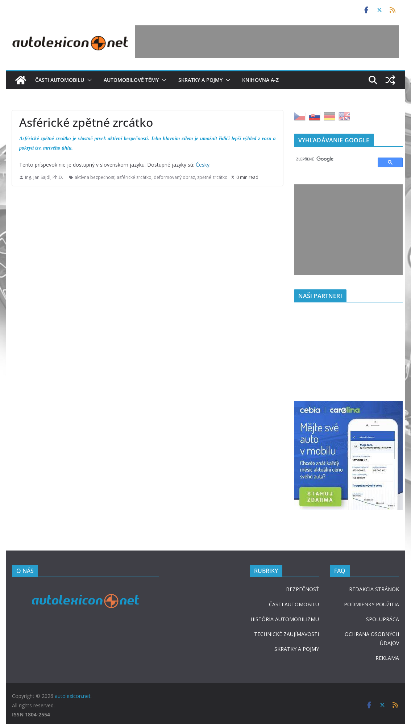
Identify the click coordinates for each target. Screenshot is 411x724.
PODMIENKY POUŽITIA (371, 604)
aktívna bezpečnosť (95, 177)
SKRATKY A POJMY (296, 648)
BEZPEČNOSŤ (302, 589)
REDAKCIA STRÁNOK (374, 589)
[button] (88, 80)
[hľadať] (332, 159)
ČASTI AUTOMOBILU (294, 604)
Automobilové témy (131, 79)
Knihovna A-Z (260, 79)
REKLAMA (387, 657)
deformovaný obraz (174, 177)
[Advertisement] (267, 41)
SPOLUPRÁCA (382, 619)
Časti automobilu (59, 79)
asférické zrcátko (134, 177)
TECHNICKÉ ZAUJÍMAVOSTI (286, 634)
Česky (202, 164)
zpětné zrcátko (212, 177)
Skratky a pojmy (200, 79)
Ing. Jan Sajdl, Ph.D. (44, 177)
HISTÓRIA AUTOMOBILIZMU (284, 619)
